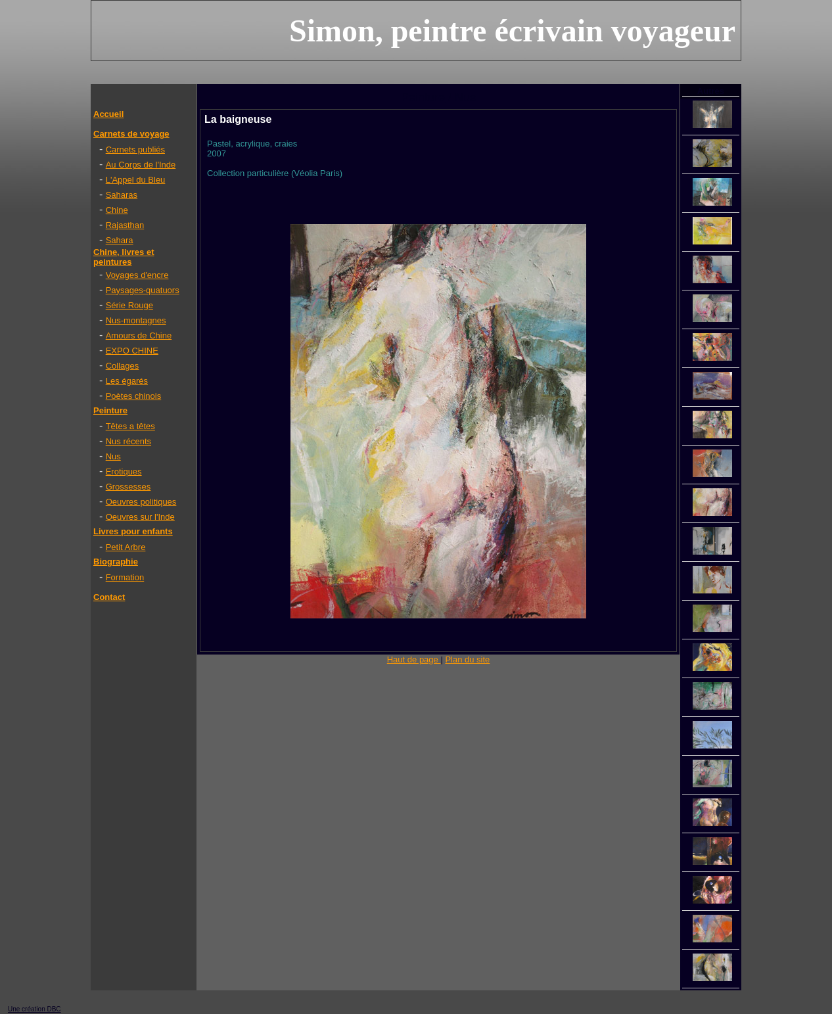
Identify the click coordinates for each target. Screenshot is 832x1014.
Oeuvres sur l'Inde (140, 517)
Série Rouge (129, 305)
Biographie (115, 561)
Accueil (108, 114)
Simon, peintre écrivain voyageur (512, 30)
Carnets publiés (135, 149)
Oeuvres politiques (141, 502)
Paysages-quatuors (142, 290)
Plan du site (467, 659)
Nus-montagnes (136, 320)
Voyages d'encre (137, 275)
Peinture (110, 410)
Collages (122, 366)
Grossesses (128, 487)
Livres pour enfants (133, 531)
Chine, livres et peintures (123, 257)
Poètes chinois (134, 396)
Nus (113, 456)
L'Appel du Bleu (136, 180)
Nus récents (128, 441)
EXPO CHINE (132, 351)
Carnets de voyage (131, 134)
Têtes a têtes (130, 426)
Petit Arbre (126, 547)
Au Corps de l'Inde (141, 165)
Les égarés (127, 381)
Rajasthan (125, 225)
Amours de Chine (139, 335)
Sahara (119, 240)
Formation (125, 577)
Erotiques (124, 471)
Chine (117, 210)
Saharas (121, 195)
